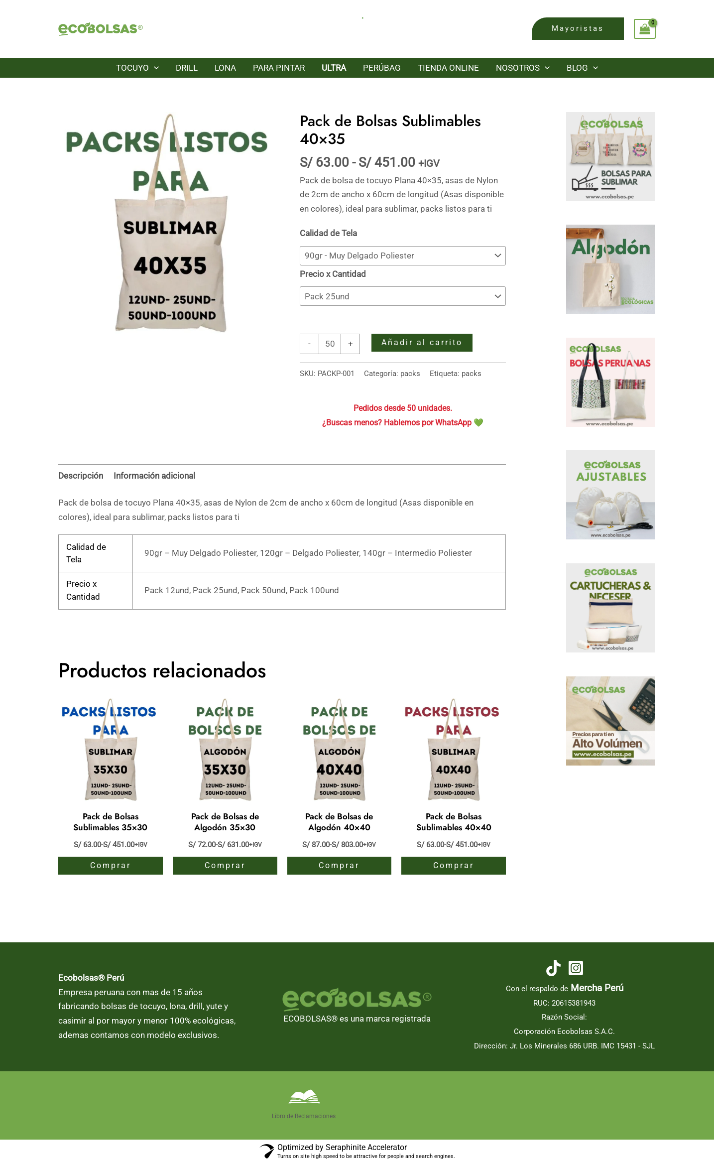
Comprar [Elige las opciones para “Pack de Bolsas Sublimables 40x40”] (453, 865)
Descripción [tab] (80, 476)
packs (410, 373)
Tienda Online (448, 68)
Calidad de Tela (328, 233)
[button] (578, 28)
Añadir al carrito (422, 342)
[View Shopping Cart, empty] (645, 29)
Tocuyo (137, 68)
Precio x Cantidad (333, 274)
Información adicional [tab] (154, 476)
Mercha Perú (597, 988)
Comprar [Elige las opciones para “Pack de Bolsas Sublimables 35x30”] (110, 865)
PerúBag (382, 68)
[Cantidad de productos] (330, 344)
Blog (582, 68)
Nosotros (523, 68)
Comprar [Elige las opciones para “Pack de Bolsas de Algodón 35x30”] (225, 865)
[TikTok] (553, 968)
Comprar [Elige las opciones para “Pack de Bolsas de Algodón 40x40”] (339, 865)
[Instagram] (576, 968)
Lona (225, 68)
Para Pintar (279, 68)
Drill (187, 68)
